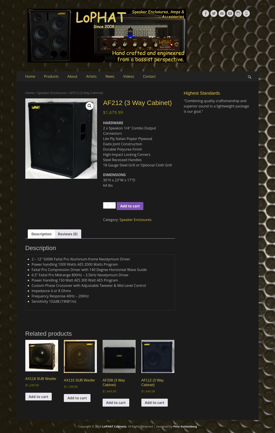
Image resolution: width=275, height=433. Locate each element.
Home (30, 76)
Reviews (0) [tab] (68, 234)
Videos (128, 76)
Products (51, 76)
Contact (149, 76)
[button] (90, 106)
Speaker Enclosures (52, 92)
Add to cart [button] (38, 396)
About (72, 76)
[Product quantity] (109, 205)
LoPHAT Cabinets (114, 426)
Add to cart (130, 206)
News (109, 76)
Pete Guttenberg (185, 426)
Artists (91, 76)
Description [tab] (41, 234)
